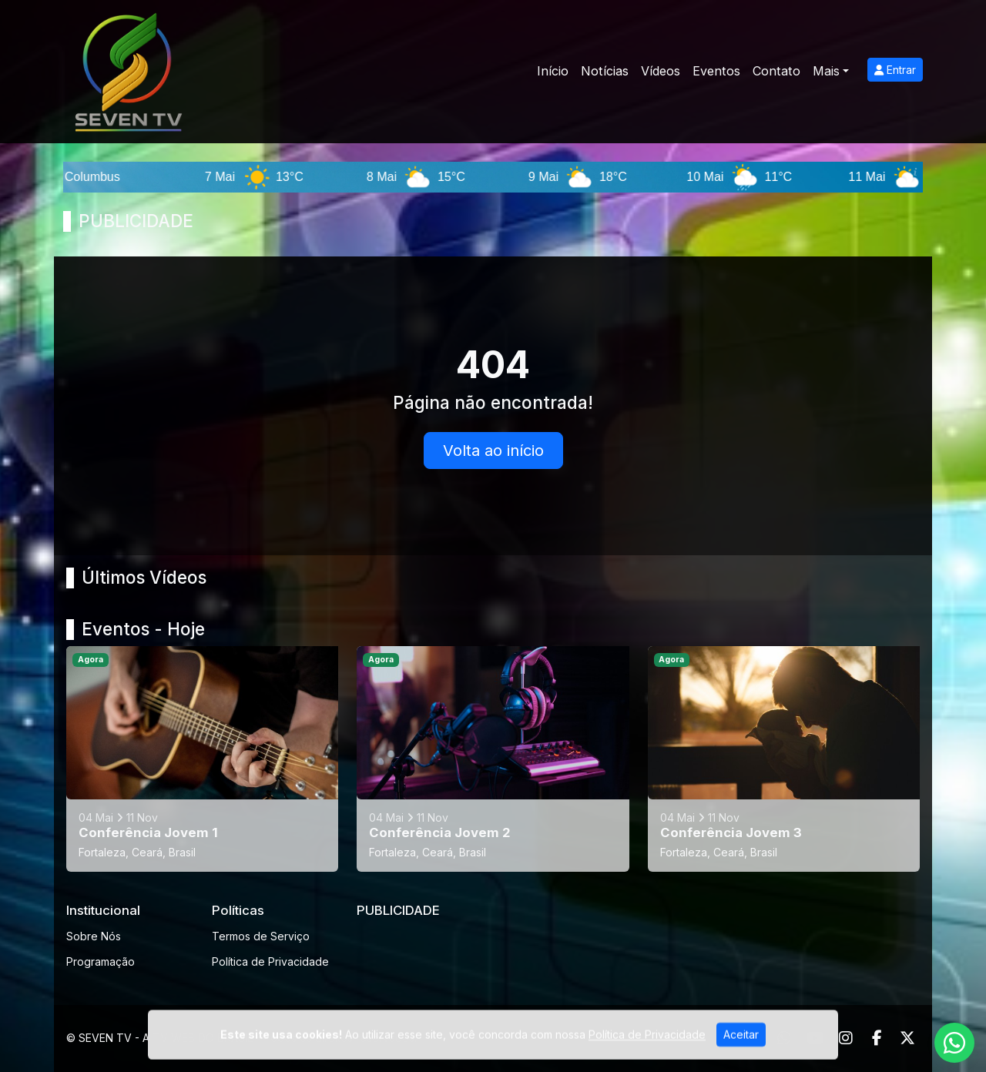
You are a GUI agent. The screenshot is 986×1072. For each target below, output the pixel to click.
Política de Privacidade (270, 961)
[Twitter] (907, 1038)
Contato (776, 71)
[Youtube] (815, 1038)
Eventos (716, 71)
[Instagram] (846, 1038)
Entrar (895, 69)
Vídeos (660, 71)
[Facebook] (877, 1038)
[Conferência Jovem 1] (202, 758)
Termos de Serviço (261, 936)
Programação (100, 961)
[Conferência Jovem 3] (784, 758)
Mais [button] (826, 71)
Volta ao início (493, 450)
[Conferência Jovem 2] (493, 758)
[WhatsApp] (784, 1038)
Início (552, 71)
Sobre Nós (93, 936)
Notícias (605, 71)
